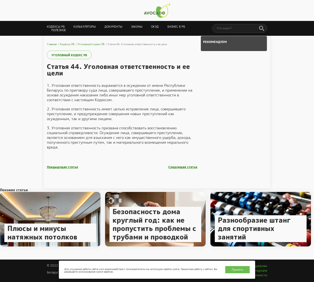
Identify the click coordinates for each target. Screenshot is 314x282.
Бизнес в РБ (176, 27)
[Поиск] (261, 28)
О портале (259, 270)
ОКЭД (155, 27)
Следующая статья (182, 167)
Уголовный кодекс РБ (69, 55)
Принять (237, 270)
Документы (113, 27)
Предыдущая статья (62, 167)
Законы (136, 27)
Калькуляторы (84, 27)
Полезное (58, 30)
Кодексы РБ (56, 27)
